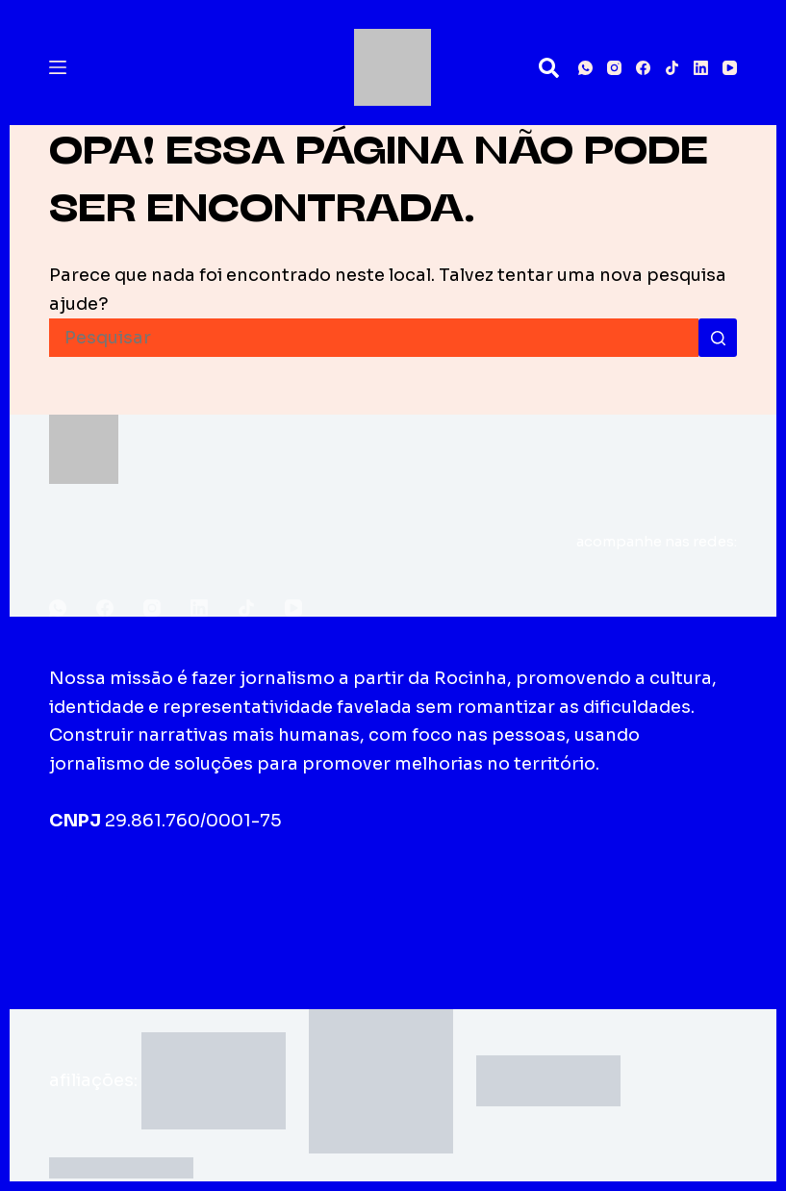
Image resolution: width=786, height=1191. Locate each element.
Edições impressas (325, 897)
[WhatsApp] (585, 68)
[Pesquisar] (549, 68)
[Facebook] (643, 68)
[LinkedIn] (701, 68)
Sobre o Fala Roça (139, 897)
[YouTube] (730, 68)
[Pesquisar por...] (373, 337)
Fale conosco (490, 897)
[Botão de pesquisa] (717, 337)
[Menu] (57, 67)
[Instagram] (614, 68)
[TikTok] (672, 68)
